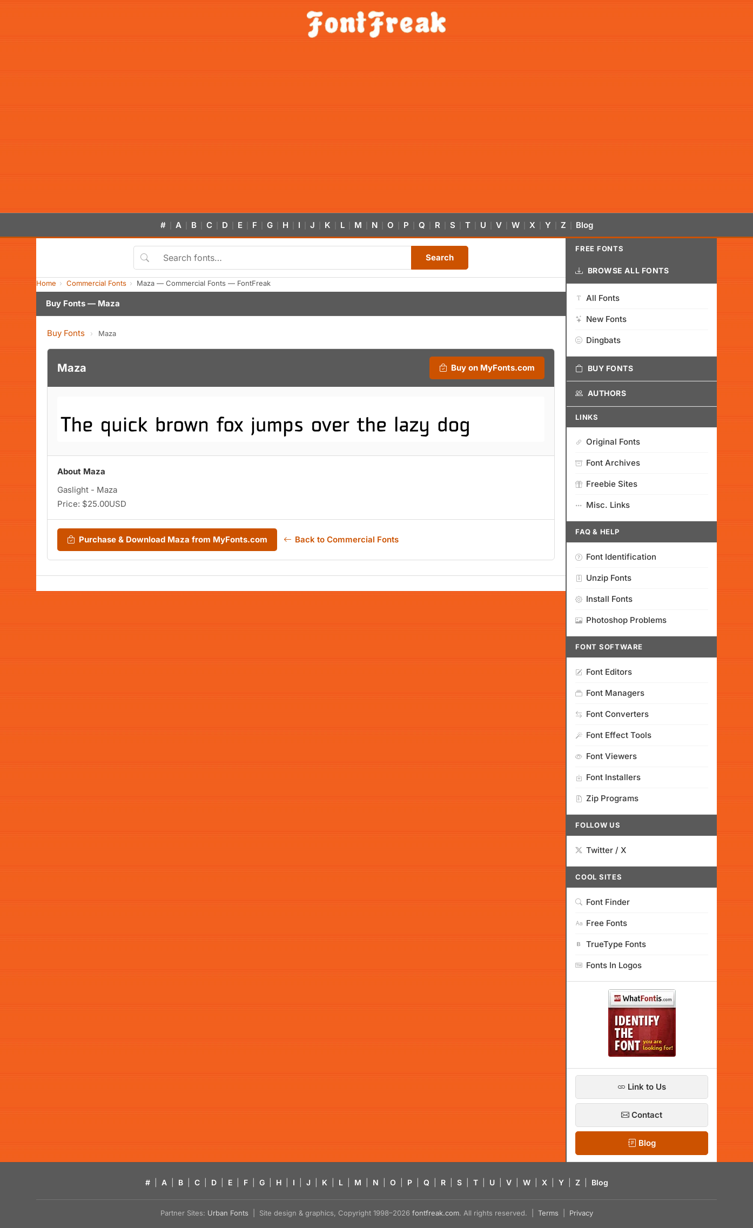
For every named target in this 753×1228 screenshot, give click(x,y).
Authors (600, 393)
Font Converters (612, 714)
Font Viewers (606, 756)
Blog (584, 225)
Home (46, 283)
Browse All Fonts (622, 271)
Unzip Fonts (603, 578)
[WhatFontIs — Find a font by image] (642, 1053)
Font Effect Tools (613, 735)
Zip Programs (606, 798)
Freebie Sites (606, 484)
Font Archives (607, 463)
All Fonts (597, 298)
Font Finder (602, 902)
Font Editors (603, 672)
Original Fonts (607, 442)
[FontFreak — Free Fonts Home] (376, 24)
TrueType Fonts (610, 944)
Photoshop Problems (621, 620)
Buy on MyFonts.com (487, 367)
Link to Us (641, 1087)
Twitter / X (601, 850)
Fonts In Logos (608, 965)
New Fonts (601, 319)
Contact (641, 1115)
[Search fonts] (283, 258)
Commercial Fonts (96, 283)
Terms (548, 1213)
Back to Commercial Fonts (341, 539)
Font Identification (615, 557)
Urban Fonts (227, 1213)
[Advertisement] (376, 131)
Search (440, 257)
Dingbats (598, 340)
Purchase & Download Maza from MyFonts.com (167, 539)
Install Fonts (604, 599)
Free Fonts (601, 923)
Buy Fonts (66, 333)
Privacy (581, 1213)
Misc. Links (602, 505)
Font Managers (609, 693)
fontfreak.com (435, 1213)
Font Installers (608, 777)
